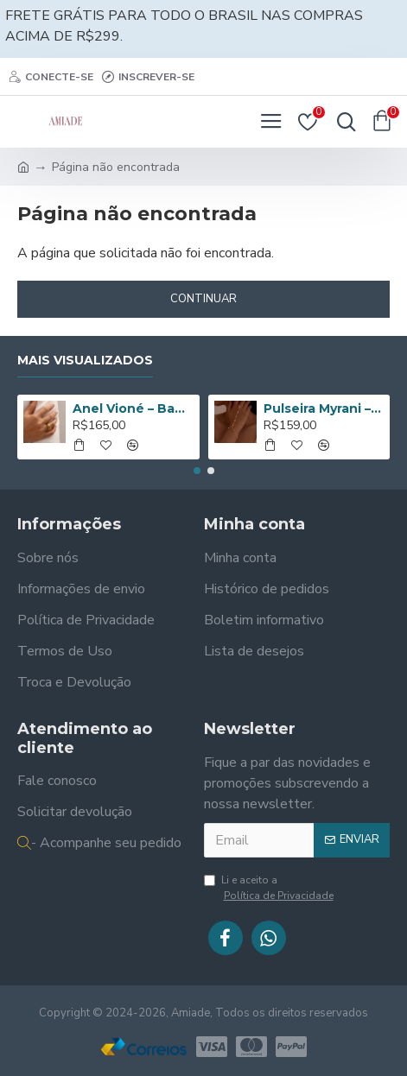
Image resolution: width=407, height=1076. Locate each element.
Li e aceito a (270, 888)
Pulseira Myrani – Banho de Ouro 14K (324, 408)
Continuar (203, 299)
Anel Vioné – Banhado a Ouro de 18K (133, 408)
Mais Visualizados (85, 360)
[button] (197, 470)
